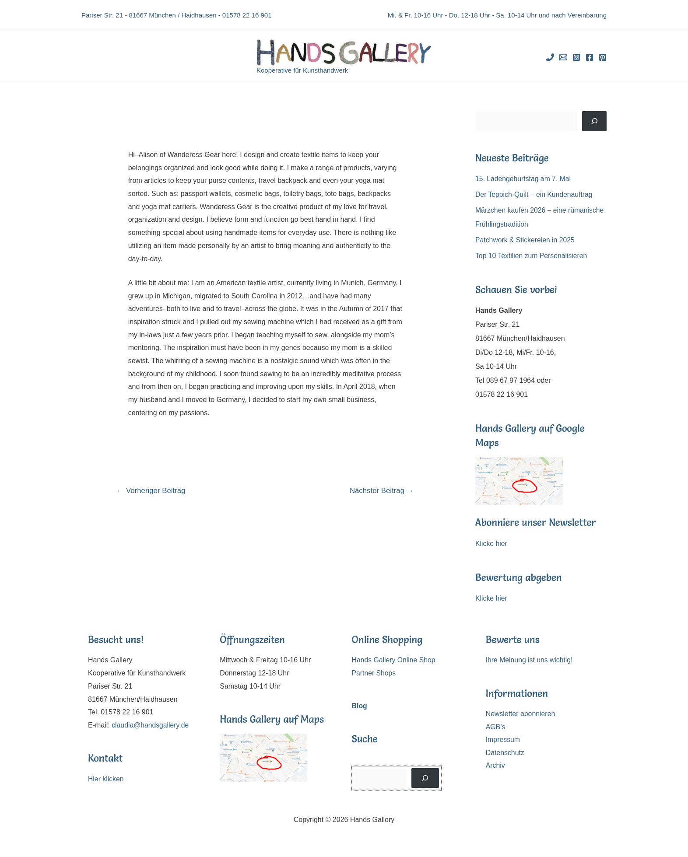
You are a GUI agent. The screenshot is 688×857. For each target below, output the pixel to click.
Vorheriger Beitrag (151, 490)
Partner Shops (374, 673)
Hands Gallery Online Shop (394, 660)
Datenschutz (505, 752)
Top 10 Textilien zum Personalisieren (532, 255)
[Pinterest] (603, 57)
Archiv (495, 766)
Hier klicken (106, 779)
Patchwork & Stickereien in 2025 (525, 240)
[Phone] (550, 57)
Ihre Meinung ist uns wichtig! (530, 660)
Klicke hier (491, 543)
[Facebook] (589, 57)
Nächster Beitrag (381, 490)
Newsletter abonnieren (521, 713)
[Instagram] (576, 57)
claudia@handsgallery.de (151, 725)
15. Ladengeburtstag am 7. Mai (523, 178)
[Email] (563, 57)
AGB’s (495, 727)
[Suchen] (594, 121)
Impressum (503, 740)
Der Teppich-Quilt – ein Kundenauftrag (534, 194)
